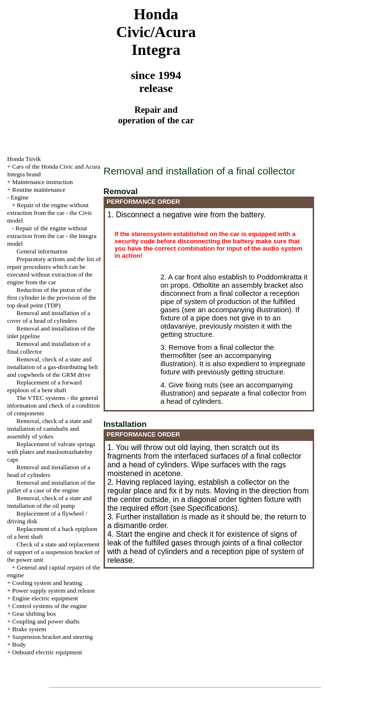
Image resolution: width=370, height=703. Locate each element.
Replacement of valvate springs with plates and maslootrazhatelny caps (51, 451)
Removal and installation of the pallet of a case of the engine (51, 486)
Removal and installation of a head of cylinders (49, 471)
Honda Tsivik (24, 158)
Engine (19, 197)
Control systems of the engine (49, 606)
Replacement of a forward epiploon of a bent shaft (44, 386)
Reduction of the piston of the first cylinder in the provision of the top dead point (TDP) (51, 297)
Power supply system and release (53, 590)
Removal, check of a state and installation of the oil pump (49, 501)
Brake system (29, 629)
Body (19, 644)
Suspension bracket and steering (52, 636)
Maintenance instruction (42, 182)
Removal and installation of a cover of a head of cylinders (49, 316)
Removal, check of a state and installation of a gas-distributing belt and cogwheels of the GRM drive (52, 367)
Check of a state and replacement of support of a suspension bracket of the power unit (53, 552)
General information (41, 251)
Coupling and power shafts (45, 621)
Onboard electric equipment (47, 652)
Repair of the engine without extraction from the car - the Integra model (52, 236)
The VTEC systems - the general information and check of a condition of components (53, 405)
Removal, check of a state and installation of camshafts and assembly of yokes (49, 428)
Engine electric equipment (45, 598)
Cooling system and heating (47, 582)
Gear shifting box (34, 613)
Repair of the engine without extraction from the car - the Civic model (49, 212)
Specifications (211, 508)
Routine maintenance (38, 189)
